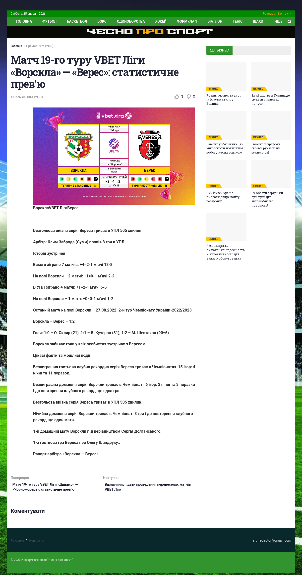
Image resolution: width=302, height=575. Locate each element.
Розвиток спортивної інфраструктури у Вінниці (223, 99)
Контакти (284, 13)
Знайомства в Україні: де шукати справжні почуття (270, 99)
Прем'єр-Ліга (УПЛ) (39, 46)
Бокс (101, 21)
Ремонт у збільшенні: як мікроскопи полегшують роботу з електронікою (225, 148)
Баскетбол (77, 21)
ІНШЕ (278, 21)
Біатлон (215, 21)
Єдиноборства (131, 21)
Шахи (258, 21)
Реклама (269, 13)
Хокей (160, 21)
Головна (16, 46)
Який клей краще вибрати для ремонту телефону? (222, 197)
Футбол (49, 21)
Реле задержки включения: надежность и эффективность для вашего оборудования (225, 252)
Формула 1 (187, 21)
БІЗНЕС (213, 88)
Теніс (237, 21)
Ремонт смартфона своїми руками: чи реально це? (266, 148)
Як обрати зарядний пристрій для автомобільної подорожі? (267, 199)
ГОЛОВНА (24, 21)
